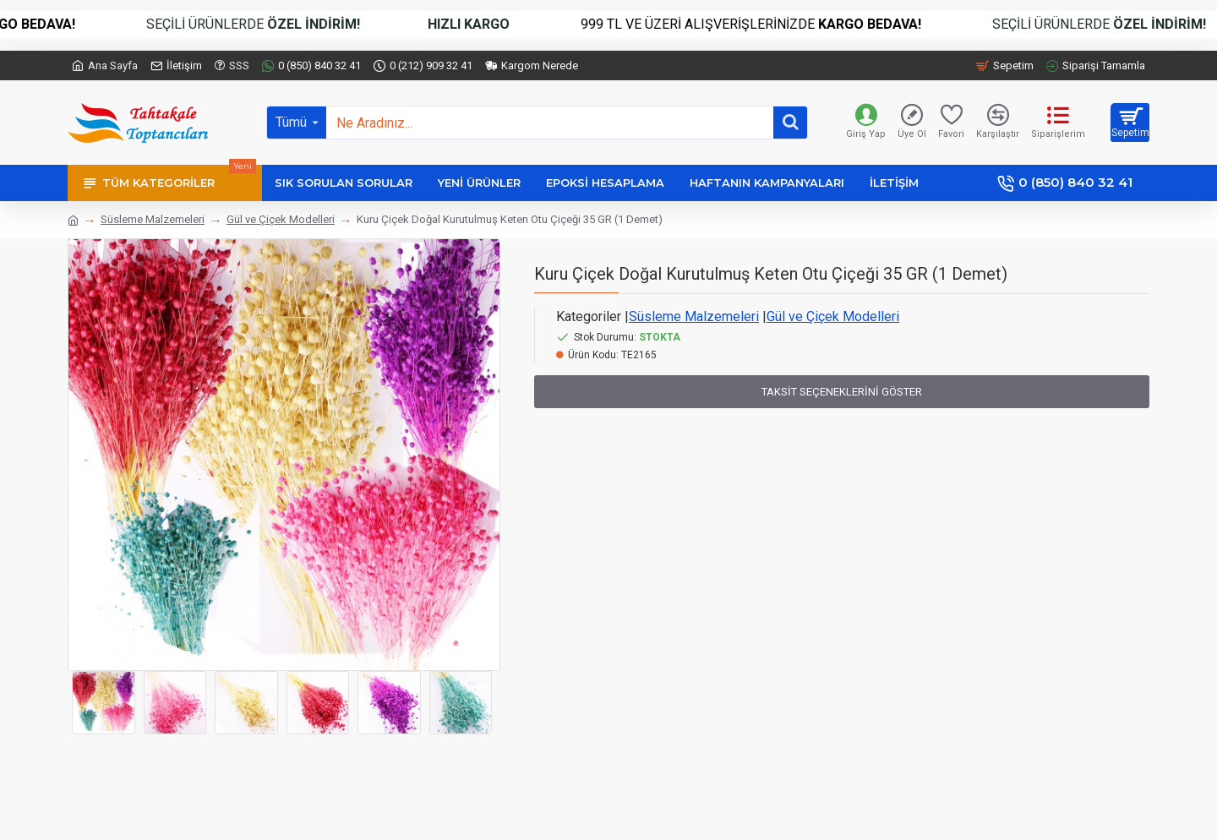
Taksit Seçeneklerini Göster (841, 391)
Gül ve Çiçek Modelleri (280, 219)
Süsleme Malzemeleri (153, 219)
